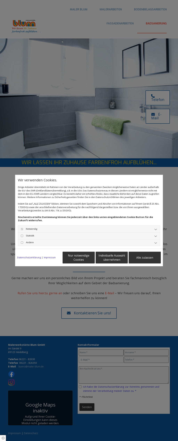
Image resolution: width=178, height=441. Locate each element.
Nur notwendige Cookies (78, 258)
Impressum (50, 257)
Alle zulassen (144, 257)
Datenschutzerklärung (29, 257)
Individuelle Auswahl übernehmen (112, 258)
